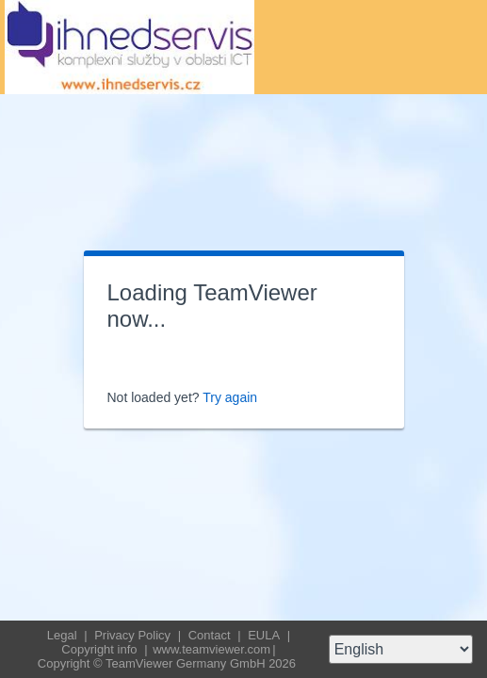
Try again (230, 397)
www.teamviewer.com (211, 649)
